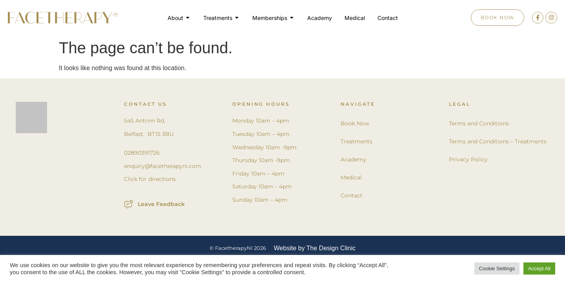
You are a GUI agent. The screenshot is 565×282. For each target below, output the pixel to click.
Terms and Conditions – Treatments (498, 141)
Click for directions (150, 179)
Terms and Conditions (479, 123)
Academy (353, 159)
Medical (351, 177)
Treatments (356, 141)
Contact (352, 195)
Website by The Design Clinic (314, 248)
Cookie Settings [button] (497, 268)
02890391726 (142, 152)
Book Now (355, 123)
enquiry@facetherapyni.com (162, 166)
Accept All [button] (539, 268)
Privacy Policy (468, 159)
